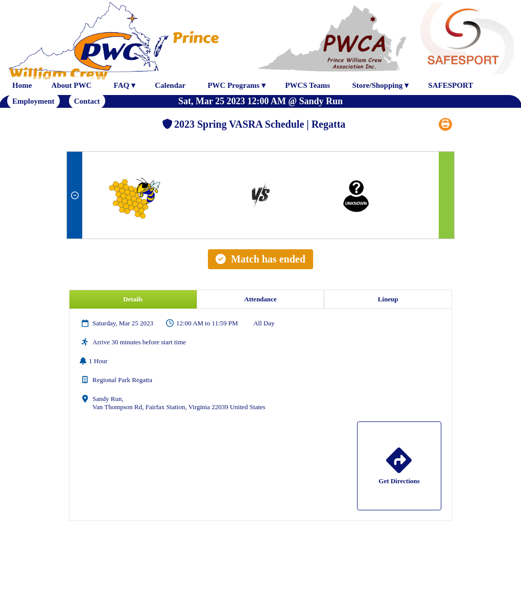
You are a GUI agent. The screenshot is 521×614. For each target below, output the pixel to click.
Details (133, 299)
